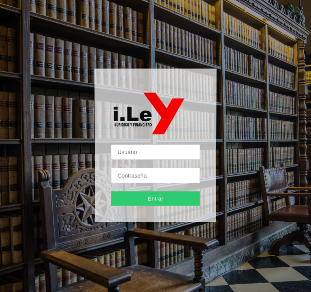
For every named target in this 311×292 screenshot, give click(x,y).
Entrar (155, 198)
